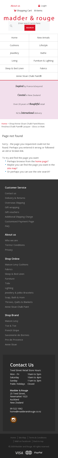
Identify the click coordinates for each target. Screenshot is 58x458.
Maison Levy (11, 320)
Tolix (7, 283)
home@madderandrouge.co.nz (25, 411)
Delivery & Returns (15, 197)
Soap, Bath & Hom (15, 297)
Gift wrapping (12, 207)
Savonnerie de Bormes (17, 335)
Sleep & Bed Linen (14, 68)
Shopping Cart (24, 10)
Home (14, 37)
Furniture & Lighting (43, 60)
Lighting (9, 287)
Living (14, 60)
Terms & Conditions (37, 437)
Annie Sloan (11, 344)
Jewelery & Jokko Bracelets (19, 292)
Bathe (43, 53)
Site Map (22, 437)
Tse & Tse (10, 325)
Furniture (10, 278)
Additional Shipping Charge (19, 216)
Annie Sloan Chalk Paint (17, 306)
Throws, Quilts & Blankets (19, 301)
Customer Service (15, 187)
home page (41, 161)
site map (11, 168)
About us (15, 5)
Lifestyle (43, 45)
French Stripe (12, 330)
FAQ (7, 226)
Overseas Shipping (15, 202)
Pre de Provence (14, 339)
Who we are (11, 240)
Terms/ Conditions (15, 244)
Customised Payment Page (19, 221)
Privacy (9, 249)
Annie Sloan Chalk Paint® (29, 76)
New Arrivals (43, 37)
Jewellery (14, 53)
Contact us (10, 193)
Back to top (38, 441)
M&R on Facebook (23, 441)
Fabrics (43, 68)
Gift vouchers (12, 212)
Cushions (14, 45)
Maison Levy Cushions (16, 264)
